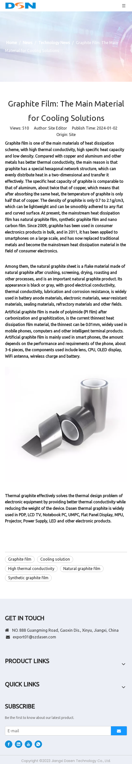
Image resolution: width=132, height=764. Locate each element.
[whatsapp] (38, 744)
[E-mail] (57, 730)
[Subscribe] (119, 731)
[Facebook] (8, 744)
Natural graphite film (81, 568)
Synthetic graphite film (28, 577)
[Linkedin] (18, 744)
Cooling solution (55, 559)
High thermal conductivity (31, 568)
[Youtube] (28, 744)
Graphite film (19, 559)
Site (72, 134)
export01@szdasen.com (34, 637)
